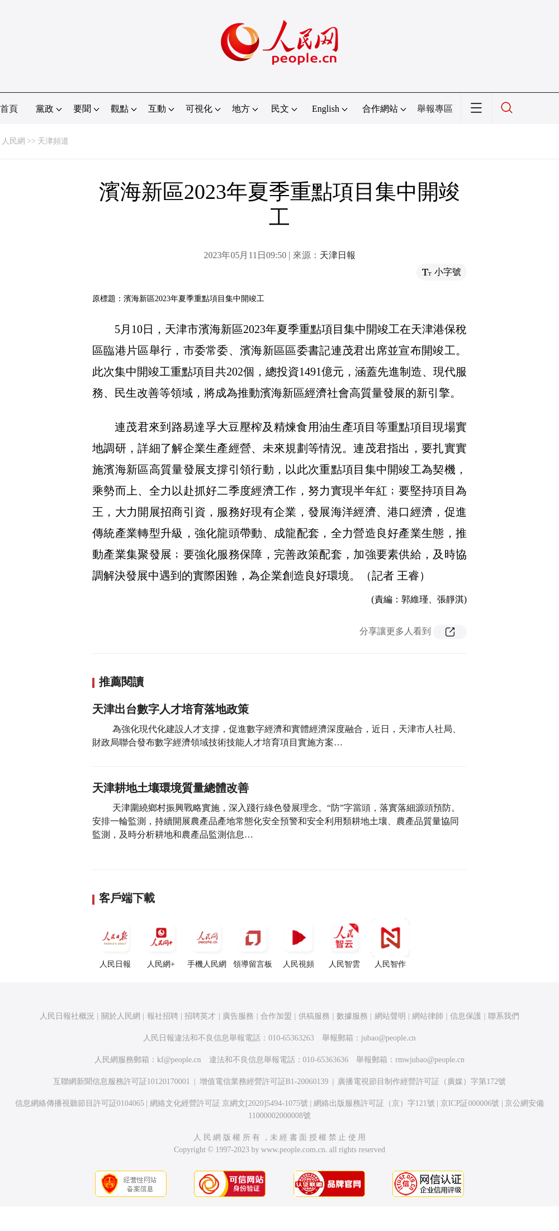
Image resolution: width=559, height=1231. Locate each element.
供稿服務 (314, 1016)
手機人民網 (206, 943)
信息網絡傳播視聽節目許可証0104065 (79, 1103)
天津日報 (338, 255)
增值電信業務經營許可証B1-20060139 (264, 1081)
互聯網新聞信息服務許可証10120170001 (121, 1081)
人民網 (13, 141)
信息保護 (465, 1016)
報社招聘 (162, 1016)
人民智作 (390, 943)
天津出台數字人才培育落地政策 (170, 709)
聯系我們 (503, 1016)
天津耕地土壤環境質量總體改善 (170, 788)
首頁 (9, 108)
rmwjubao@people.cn (430, 1060)
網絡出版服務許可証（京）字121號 (374, 1103)
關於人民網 (120, 1016)
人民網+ (161, 943)
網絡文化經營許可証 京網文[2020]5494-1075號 (229, 1103)
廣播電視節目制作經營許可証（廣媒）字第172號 (422, 1081)
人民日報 (115, 943)
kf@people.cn (179, 1060)
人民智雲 (344, 943)
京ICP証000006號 (470, 1103)
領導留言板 (252, 943)
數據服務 (352, 1016)
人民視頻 (298, 943)
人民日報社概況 (67, 1016)
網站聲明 (390, 1016)
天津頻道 (53, 141)
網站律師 (427, 1016)
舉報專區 (435, 108)
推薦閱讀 (121, 682)
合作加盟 (276, 1016)
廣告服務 (238, 1016)
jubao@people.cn (388, 1038)
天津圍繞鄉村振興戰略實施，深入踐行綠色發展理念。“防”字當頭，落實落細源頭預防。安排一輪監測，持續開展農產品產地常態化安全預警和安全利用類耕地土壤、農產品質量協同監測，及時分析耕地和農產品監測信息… (276, 821)
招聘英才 (200, 1016)
